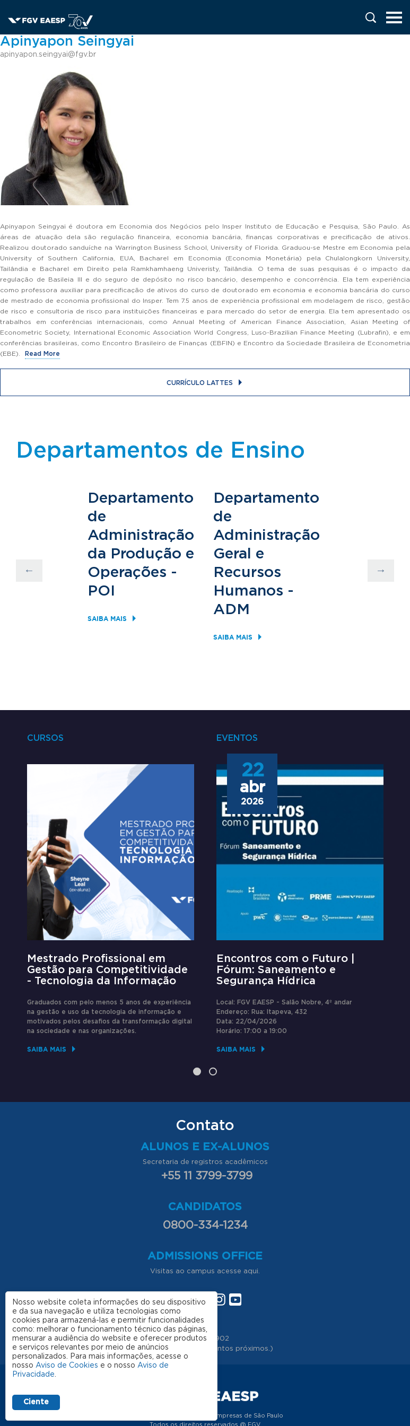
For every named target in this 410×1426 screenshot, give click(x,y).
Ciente (36, 1402)
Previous (29, 570)
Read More (42, 354)
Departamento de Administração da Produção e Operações (141, 535)
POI (101, 591)
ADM (231, 609)
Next (381, 570)
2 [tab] (213, 1071)
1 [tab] (197, 1071)
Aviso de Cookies (67, 1365)
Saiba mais (107, 618)
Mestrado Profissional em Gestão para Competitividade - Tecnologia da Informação (107, 969)
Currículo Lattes (200, 383)
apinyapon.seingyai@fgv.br (48, 54)
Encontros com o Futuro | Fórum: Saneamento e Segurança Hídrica (285, 969)
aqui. (251, 1271)
